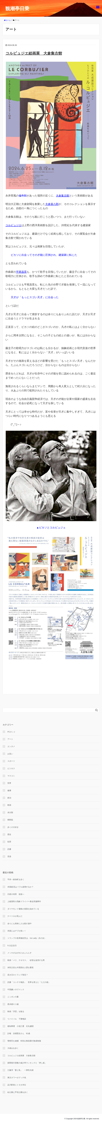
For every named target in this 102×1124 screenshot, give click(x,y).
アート (10, 739)
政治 (9, 798)
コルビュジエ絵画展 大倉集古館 (33, 53)
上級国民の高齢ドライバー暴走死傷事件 (24, 901)
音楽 (9, 856)
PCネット (11, 732)
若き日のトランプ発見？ (17, 975)
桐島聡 (10, 820)
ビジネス (11, 768)
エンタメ (11, 746)
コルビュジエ (13, 225)
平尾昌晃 (21, 271)
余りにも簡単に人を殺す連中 (19, 923)
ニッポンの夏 (13, 997)
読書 (9, 849)
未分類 (10, 812)
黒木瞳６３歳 (13, 1004)
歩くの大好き (13, 827)
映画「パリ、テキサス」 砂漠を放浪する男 (26, 960)
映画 (9, 805)
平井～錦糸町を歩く (15, 879)
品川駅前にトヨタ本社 (16, 1085)
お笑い (10, 754)
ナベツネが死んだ (14, 916)
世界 (9, 783)
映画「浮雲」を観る (15, 1011)
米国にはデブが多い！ (16, 931)
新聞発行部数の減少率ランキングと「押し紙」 (26, 1063)
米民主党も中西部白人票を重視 (20, 967)
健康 (9, 790)
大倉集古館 (62, 195)
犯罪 (9, 842)
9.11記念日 (12, 945)
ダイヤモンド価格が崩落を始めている (23, 909)
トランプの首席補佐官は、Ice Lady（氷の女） (26, 938)
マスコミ (11, 776)
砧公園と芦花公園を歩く (17, 1092)
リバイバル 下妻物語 (16, 1019)
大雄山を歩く (13, 1048)
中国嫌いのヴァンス (15, 989)
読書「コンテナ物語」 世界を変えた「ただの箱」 (28, 982)
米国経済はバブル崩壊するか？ (20, 887)
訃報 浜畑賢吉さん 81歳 (18, 1033)
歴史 (9, 834)
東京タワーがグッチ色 (16, 1077)
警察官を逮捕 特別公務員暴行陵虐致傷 (24, 1041)
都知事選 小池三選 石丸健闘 (20, 1026)
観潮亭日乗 (17, 8)
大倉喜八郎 (52, 204)
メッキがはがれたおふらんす (19, 953)
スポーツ (11, 761)
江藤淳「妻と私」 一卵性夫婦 (20, 1070)
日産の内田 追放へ (15, 894)
